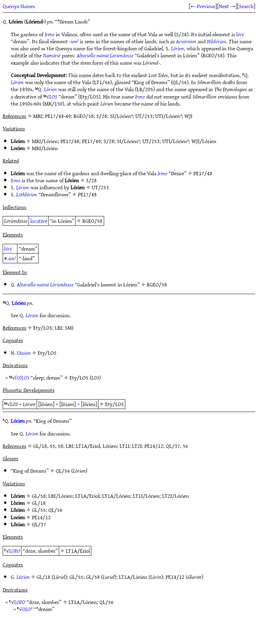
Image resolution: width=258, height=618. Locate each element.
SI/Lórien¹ (128, 141)
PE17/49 (91, 141)
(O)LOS (22, 377)
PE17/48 (69, 141)
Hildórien (216, 41)
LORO (14, 550)
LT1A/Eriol (87, 495)
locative (38, 220)
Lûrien (23, 576)
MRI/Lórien (45, 141)
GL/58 (39, 495)
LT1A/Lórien (116, 495)
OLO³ (27, 609)
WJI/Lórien (203, 141)
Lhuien (24, 352)
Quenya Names (19, 6)
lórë (240, 34)
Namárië (51, 55)
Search (246, 6)
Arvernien (186, 41)
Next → (227, 6)
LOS (53, 96)
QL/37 (39, 524)
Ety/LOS (47, 352)
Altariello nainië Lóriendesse (105, 55)
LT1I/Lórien (146, 495)
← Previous (202, 6)
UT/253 (151, 141)
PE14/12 (41, 517)
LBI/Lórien (60, 495)
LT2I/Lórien (175, 495)
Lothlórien (26, 194)
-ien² (74, 41)
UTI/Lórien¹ (175, 141)
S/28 (108, 141)
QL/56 (63, 470)
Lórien (177, 48)
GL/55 (39, 509)
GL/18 (39, 502)
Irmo (49, 34)
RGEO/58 (92, 220)
